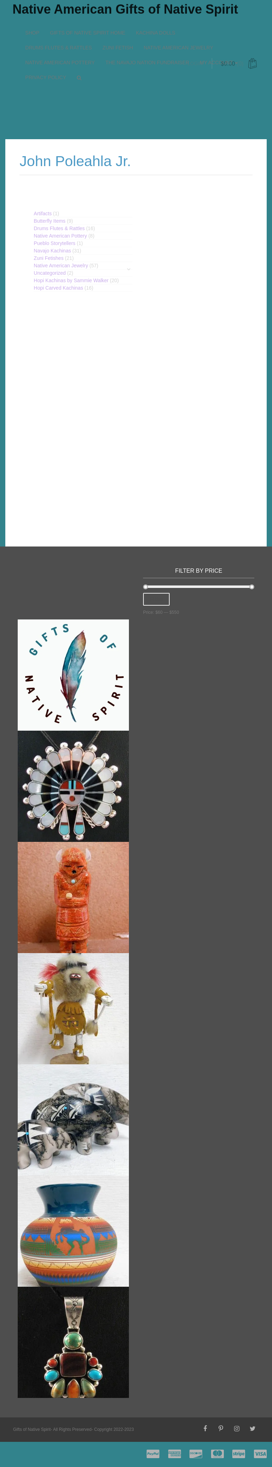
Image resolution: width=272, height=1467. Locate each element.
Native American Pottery (60, 31)
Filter (156, 599)
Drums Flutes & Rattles (58, 16)
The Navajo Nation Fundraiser (147, 31)
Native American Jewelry (178, 16)
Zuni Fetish (117, 16)
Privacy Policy (45, 46)
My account (219, 31)
